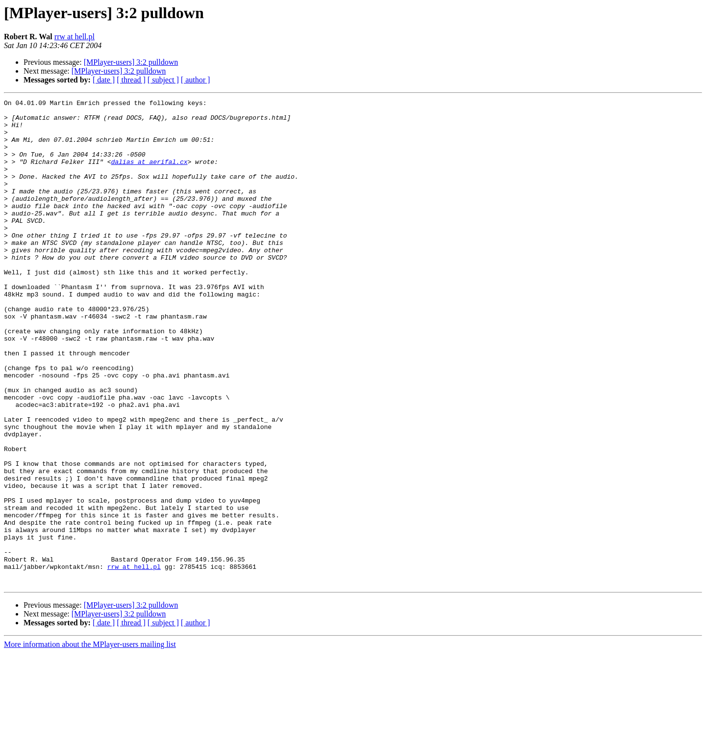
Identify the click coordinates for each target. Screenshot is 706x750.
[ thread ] (131, 80)
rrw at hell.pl (74, 36)
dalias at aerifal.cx (149, 174)
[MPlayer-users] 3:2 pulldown (131, 62)
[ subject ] (163, 80)
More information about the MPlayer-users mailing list (90, 741)
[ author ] (195, 80)
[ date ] (104, 80)
